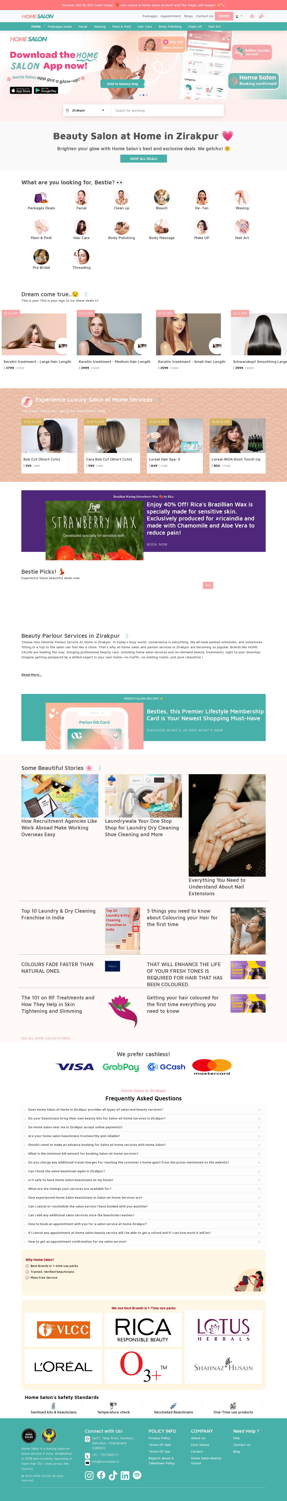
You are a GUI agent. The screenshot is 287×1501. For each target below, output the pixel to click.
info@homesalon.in (105, 1461)
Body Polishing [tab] (170, 26)
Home (36, 26)
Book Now (157, 544)
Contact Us (204, 16)
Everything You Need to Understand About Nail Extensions (217, 886)
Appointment (171, 16)
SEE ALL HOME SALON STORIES (45, 1038)
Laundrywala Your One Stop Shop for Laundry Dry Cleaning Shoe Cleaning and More (142, 827)
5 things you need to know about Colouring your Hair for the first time (182, 917)
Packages (149, 16)
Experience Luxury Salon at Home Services (93, 400)
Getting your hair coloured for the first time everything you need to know (183, 1004)
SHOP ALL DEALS (143, 158)
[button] (238, 16)
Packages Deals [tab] (60, 26)
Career (224, 16)
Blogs (188, 16)
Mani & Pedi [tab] (121, 26)
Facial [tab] (83, 26)
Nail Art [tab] (214, 26)
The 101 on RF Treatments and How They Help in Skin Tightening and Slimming (58, 1004)
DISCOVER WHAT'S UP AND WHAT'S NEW (185, 730)
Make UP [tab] (195, 26)
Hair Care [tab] (145, 26)
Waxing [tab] (100, 26)
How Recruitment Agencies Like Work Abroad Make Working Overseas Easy (59, 827)
